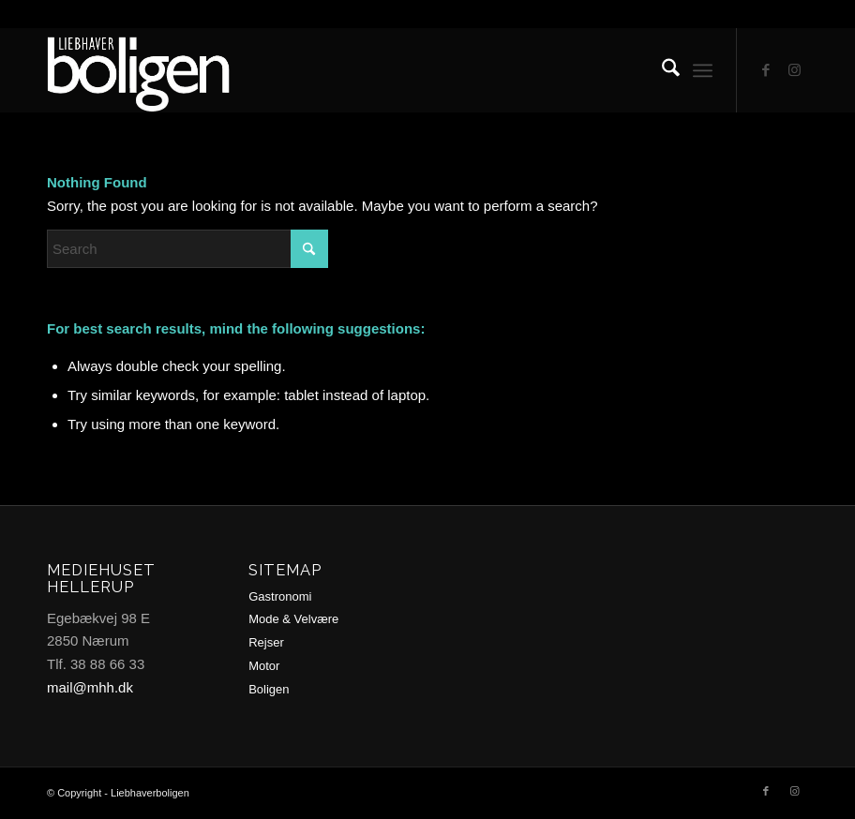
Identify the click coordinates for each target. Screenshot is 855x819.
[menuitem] (661, 70)
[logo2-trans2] (160, 70)
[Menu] (702, 70)
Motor (263, 666)
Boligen (268, 689)
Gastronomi (279, 596)
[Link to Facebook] (766, 70)
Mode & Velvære (293, 619)
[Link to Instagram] (794, 70)
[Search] (661, 70)
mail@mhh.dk (90, 687)
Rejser (266, 642)
